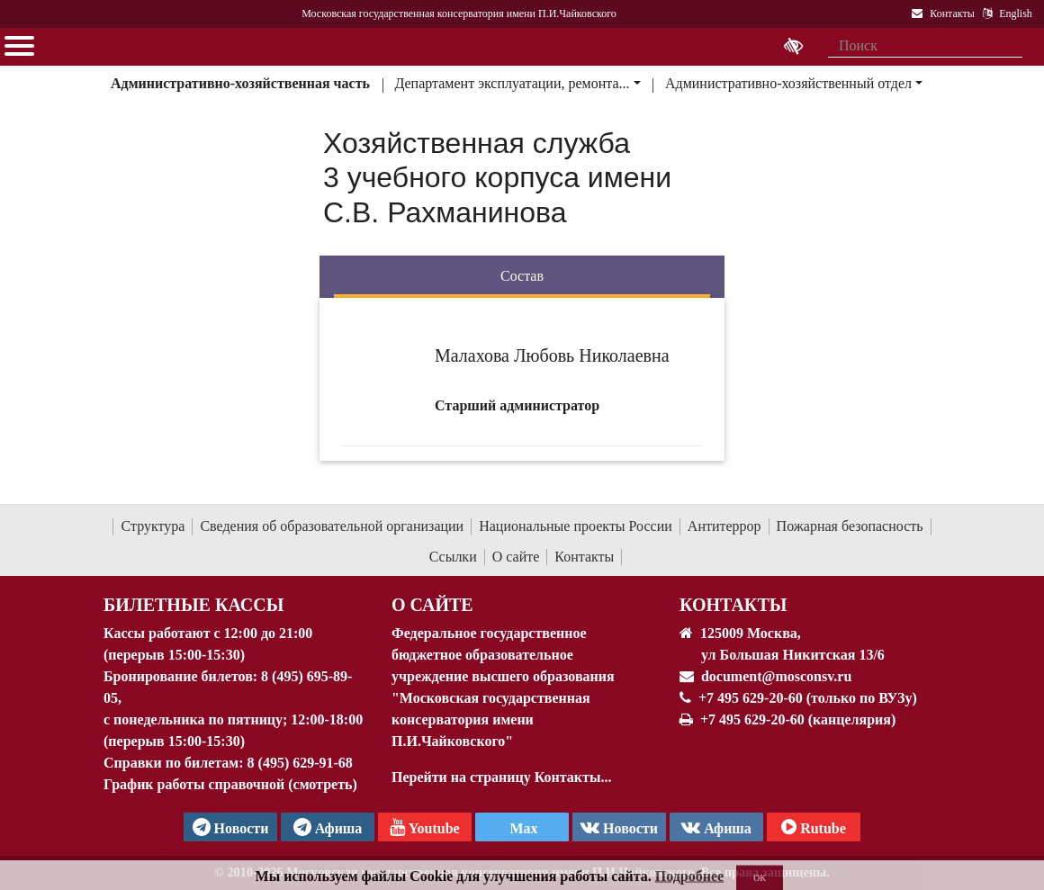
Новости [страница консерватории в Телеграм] (231, 827)
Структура (152, 526)
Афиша (716, 827)
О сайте (516, 556)
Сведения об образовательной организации (332, 526)
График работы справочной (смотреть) (230, 784)
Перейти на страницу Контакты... (501, 777)
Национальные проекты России (575, 526)
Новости (619, 827)
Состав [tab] (522, 275)
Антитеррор (724, 526)
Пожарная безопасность (850, 526)
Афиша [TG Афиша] (328, 827)
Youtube (424, 827)
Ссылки (453, 556)
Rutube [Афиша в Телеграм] (813, 827)
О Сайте (432, 605)
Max (521, 828)
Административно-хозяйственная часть (240, 83)
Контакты (584, 556)
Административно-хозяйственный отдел (788, 83)
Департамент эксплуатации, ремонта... (511, 83)
